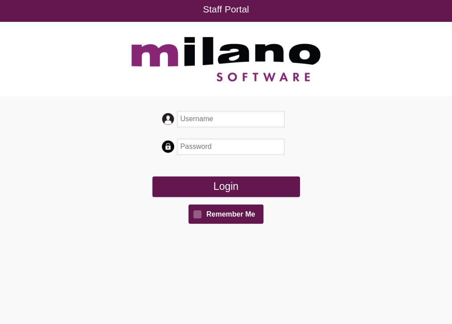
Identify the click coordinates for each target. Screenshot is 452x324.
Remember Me (230, 214)
